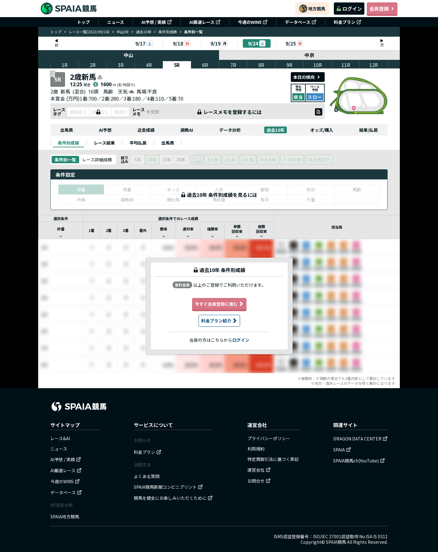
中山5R (123, 31)
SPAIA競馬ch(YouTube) (359, 460)
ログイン (349, 8)
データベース (300, 22)
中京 (309, 55)
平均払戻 (138, 143)
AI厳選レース (205, 22)
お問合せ (259, 480)
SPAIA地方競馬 (64, 516)
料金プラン (347, 22)
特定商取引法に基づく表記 (273, 459)
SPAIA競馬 (336, 542)
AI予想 (105, 130)
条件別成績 (168, 31)
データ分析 (230, 130)
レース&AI (60, 438)
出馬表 (66, 130)
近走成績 (146, 130)
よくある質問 (146, 476)
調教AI (186, 130)
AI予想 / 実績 (156, 22)
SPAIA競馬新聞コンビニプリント (168, 486)
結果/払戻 (368, 130)
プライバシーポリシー (268, 438)
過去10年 (143, 31)
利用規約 (256, 449)
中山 (128, 55)
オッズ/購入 (322, 130)
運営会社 (259, 469)
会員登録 (382, 8)
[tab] (68, 142)
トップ (83, 22)
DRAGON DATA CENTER (360, 438)
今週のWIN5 (253, 22)
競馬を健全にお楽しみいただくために (173, 497)
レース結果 (104, 143)
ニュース (115, 22)
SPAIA (342, 449)
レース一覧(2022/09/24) (89, 31)
